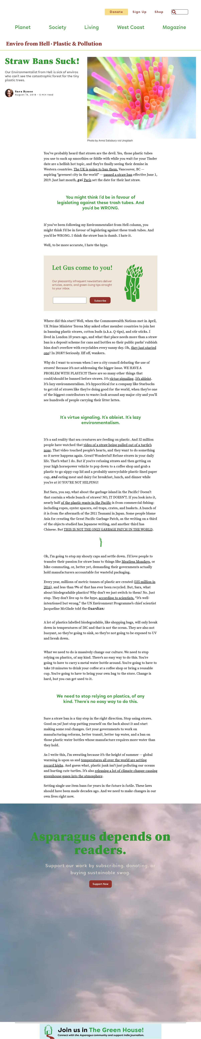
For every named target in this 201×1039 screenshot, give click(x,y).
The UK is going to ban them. (96, 171)
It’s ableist (143, 380)
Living (91, 28)
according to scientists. (116, 599)
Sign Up (139, 11)
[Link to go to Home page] (48, 13)
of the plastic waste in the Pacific (86, 504)
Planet (23, 28)
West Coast (130, 28)
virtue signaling (121, 380)
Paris (87, 181)
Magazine (174, 28)
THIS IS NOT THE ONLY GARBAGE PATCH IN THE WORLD (108, 531)
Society (57, 28)
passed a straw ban (118, 176)
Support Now (100, 885)
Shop (159, 11)
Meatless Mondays (136, 563)
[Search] (179, 11)
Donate (116, 11)
